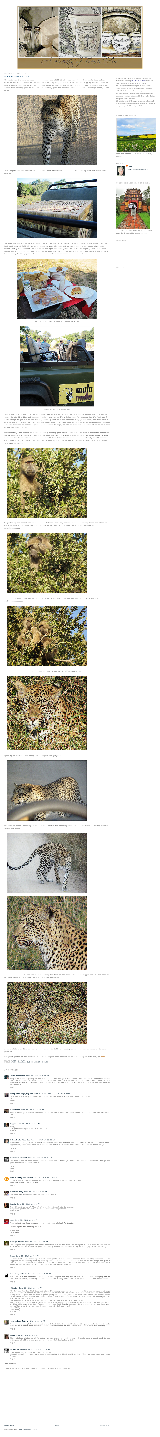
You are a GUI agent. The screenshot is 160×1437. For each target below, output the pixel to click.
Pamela (13, 1204)
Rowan (12, 1335)
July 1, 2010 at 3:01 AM (27, 1335)
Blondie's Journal (18, 1158)
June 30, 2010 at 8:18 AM (37, 1076)
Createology (15, 1321)
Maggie (13, 1124)
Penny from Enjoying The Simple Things (28, 1094)
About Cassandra (17, 1076)
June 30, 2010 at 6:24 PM (26, 1220)
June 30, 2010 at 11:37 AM (40, 1158)
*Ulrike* (14, 1288)
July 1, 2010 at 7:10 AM (39, 1349)
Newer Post (9, 1425)
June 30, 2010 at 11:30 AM (42, 1140)
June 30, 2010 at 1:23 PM (35, 1192)
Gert (12, 1220)
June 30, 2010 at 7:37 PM (27, 1256)
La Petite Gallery (18, 1349)
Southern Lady (16, 1192)
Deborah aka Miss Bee (20, 1140)
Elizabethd (15, 1110)
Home (57, 1425)
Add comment (10, 1364)
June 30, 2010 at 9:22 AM (28, 1124)
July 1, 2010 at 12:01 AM (33, 1321)
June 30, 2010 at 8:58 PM (39, 1274)
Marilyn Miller (17, 1242)
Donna (12, 1256)
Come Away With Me (18, 1274)
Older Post (105, 1425)
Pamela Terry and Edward (21, 1178)
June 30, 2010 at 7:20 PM (36, 1242)
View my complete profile (137, 170)
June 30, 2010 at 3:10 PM (28, 1204)
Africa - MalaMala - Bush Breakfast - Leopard (29, 1062)
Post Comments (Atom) (28, 1430)
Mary (131, 166)
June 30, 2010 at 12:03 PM (46, 1178)
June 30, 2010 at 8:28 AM (58, 1094)
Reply (12, 1087)
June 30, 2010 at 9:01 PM (30, 1288)
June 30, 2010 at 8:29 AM (32, 1110)
